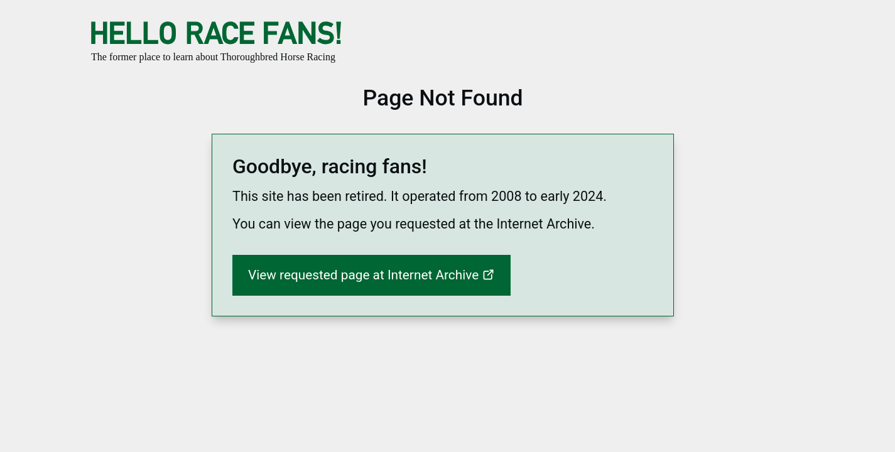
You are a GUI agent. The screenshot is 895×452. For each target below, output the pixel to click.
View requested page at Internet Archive (365, 274)
